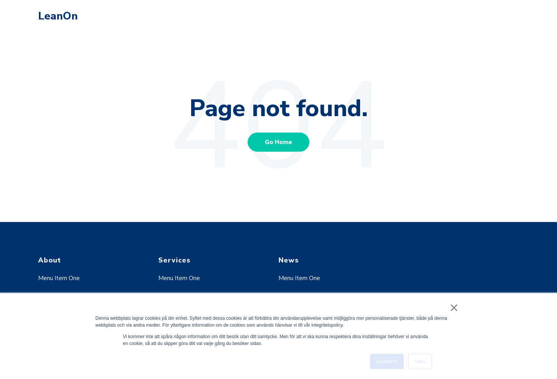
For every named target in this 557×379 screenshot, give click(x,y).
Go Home (278, 142)
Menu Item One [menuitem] (59, 278)
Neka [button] (420, 361)
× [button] (453, 307)
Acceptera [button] (387, 361)
